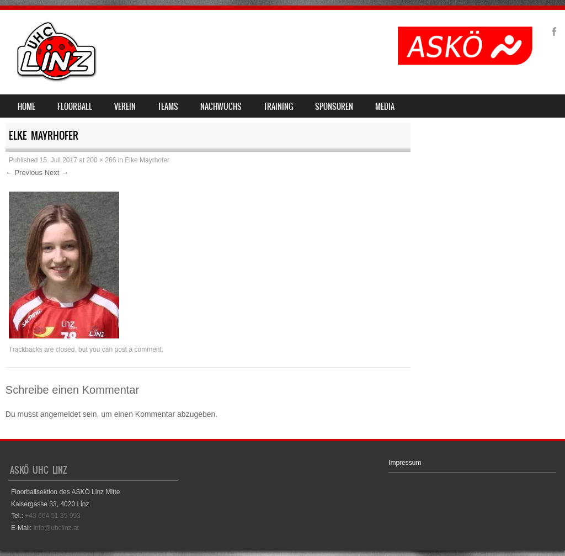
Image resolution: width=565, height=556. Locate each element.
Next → (56, 172)
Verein (125, 106)
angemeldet (60, 414)
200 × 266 (101, 160)
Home (26, 106)
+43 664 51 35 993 (52, 516)
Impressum (404, 463)
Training (278, 106)
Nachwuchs (221, 106)
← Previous (24, 172)
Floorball (74, 106)
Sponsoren (334, 106)
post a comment (137, 349)
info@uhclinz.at (56, 528)
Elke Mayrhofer (147, 160)
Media (385, 106)
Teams (168, 106)
